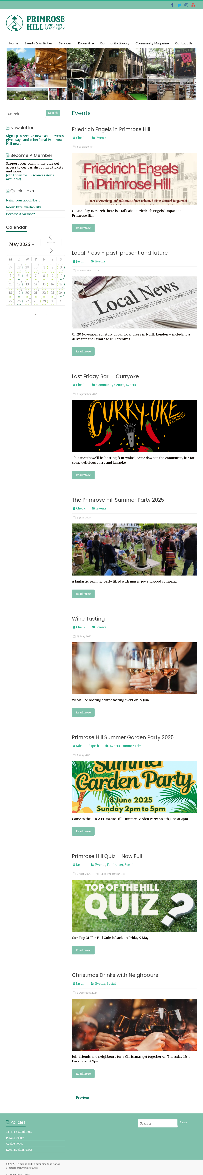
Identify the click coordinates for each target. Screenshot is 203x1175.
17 (60, 284)
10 (61, 276)
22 (44, 293)
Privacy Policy (15, 1138)
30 (36, 267)
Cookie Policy (14, 1143)
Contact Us (183, 43)
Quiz (103, 873)
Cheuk (80, 138)
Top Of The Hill (116, 873)
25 (10, 301)
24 (61, 293)
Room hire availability (23, 207)
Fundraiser (115, 865)
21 (35, 293)
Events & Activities (39, 43)
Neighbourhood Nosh (23, 200)
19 (18, 293)
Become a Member (20, 214)
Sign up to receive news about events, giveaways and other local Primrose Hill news (35, 140)
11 (10, 284)
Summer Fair (131, 746)
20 (27, 293)
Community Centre (110, 385)
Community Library (114, 43)
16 (52, 284)
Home (13, 43)
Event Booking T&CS (19, 1149)
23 (52, 293)
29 (27, 267)
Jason (80, 261)
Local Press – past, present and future (120, 252)
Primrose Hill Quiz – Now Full (107, 856)
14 (35, 284)
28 (19, 267)
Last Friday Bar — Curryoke (105, 376)
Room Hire (86, 43)
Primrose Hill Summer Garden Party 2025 (123, 737)
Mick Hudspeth (87, 746)
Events (101, 138)
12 (18, 284)
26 (19, 301)
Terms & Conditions (19, 1132)
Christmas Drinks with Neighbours (115, 975)
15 (44, 284)
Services (65, 43)
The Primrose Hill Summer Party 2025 (118, 499)
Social (129, 865)
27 (10, 267)
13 (27, 284)
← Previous (81, 1097)
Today (51, 242)
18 (10, 293)
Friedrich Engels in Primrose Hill (111, 129)
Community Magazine (152, 43)
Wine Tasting (88, 618)
